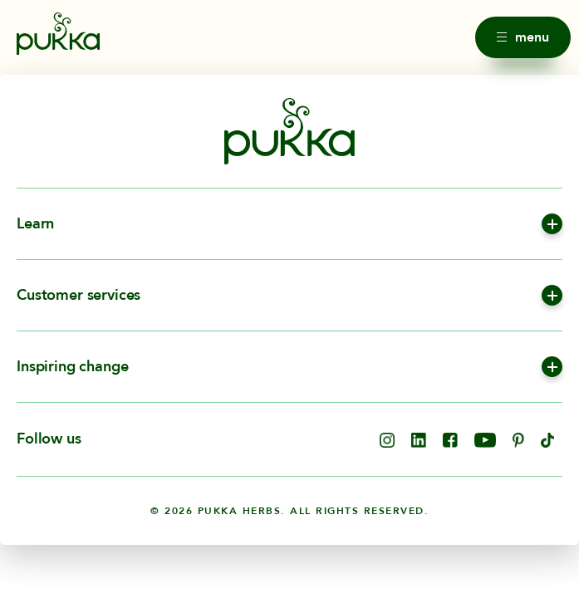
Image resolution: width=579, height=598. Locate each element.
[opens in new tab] (387, 443)
